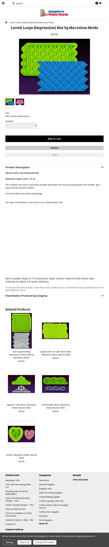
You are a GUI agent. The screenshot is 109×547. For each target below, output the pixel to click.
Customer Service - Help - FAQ (19, 520)
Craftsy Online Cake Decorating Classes (53, 506)
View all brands (80, 479)
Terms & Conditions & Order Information (18, 514)
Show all (43, 523)
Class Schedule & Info (15, 509)
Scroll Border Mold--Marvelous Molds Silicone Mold (55, 406)
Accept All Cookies (44, 542)
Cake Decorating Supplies (50, 492)
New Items (44, 480)
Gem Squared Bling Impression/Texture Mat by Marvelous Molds (21, 354)
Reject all (24, 542)
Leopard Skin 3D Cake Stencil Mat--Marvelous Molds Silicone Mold (55, 353)
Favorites (43, 516)
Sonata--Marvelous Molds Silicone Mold (21, 456)
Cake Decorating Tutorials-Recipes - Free (17, 499)
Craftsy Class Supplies (49, 511)
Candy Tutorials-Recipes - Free (19, 505)
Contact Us (10, 524)
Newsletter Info (12, 480)
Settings (10, 542)
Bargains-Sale (45, 488)
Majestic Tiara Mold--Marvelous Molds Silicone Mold (21, 406)
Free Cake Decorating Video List (18, 485)
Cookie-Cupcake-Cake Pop (51, 501)
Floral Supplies (45, 520)
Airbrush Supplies (47, 484)
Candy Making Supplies (49, 496)
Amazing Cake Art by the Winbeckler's (16, 492)
